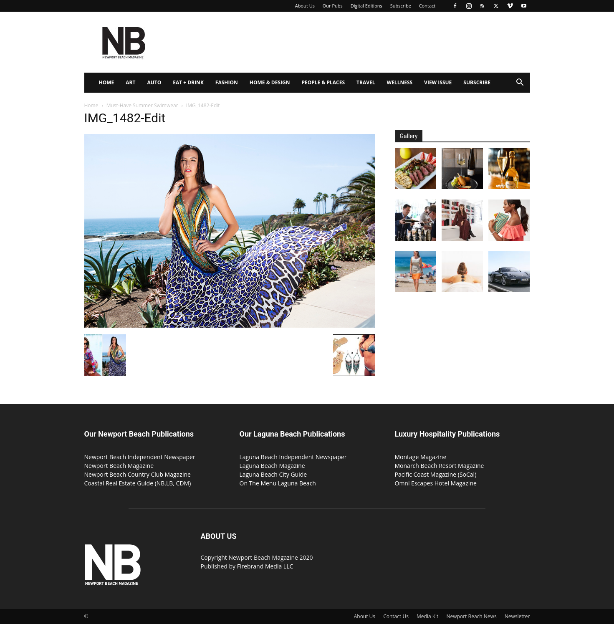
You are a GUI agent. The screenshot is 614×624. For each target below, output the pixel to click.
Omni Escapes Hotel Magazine (436, 483)
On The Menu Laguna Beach (278, 483)
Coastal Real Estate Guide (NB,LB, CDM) (137, 483)
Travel (365, 82)
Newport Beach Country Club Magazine (137, 474)
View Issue (438, 82)
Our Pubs (333, 6)
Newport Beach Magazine (119, 466)
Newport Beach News (472, 616)
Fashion (226, 82)
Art (130, 82)
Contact (427, 6)
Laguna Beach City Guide (273, 474)
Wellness (400, 82)
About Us (305, 6)
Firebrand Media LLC (265, 566)
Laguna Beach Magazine (272, 466)
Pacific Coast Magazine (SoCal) (436, 474)
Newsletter (517, 616)
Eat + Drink (188, 82)
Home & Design (270, 82)
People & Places (323, 82)
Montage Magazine (421, 457)
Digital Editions (366, 6)
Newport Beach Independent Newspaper (139, 457)
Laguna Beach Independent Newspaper (293, 457)
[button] (520, 83)
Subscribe (400, 6)
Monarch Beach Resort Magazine (439, 466)
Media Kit (427, 616)
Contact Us (396, 616)
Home (106, 82)
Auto (154, 82)
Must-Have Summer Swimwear (142, 105)
